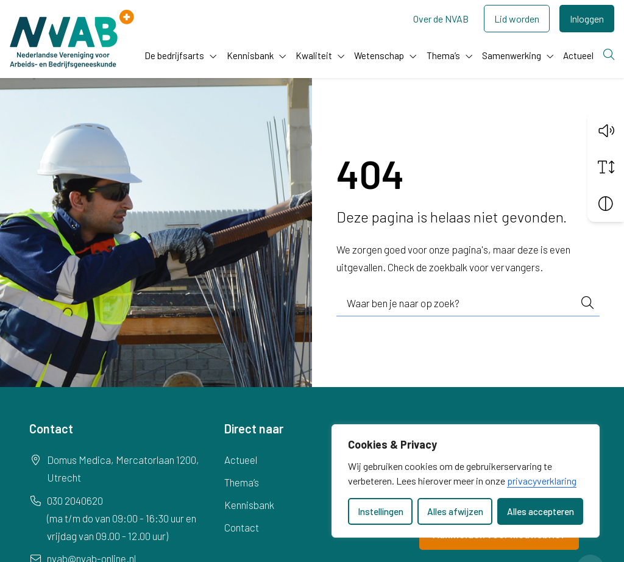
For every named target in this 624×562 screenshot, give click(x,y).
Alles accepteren (540, 511)
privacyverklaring (541, 480)
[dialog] (466, 481)
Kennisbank (250, 55)
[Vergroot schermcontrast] (605, 203)
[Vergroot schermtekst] (605, 167)
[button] (605, 130)
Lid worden (516, 18)
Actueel (578, 55)
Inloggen (587, 18)
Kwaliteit (314, 55)
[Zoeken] (608, 55)
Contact (241, 527)
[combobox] (468, 303)
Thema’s (443, 55)
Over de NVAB (441, 18)
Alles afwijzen (455, 511)
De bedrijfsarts (174, 55)
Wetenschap (379, 55)
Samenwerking (511, 55)
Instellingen (380, 511)
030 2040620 (75, 500)
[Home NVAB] (72, 39)
